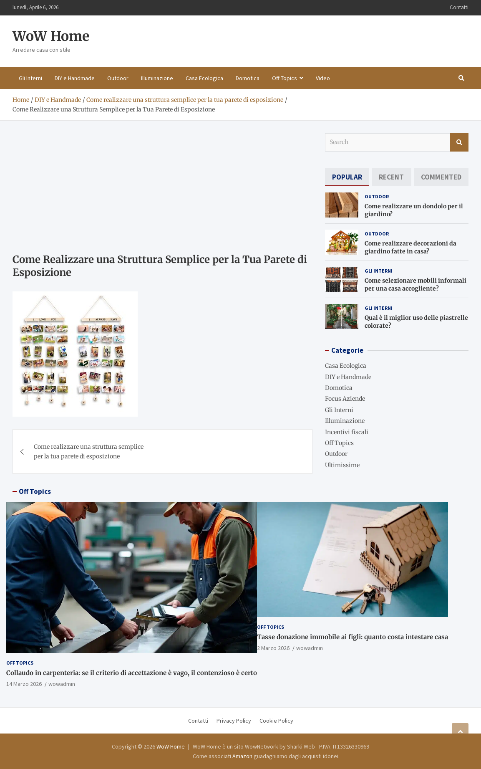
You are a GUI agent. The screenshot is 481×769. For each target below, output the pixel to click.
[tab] (347, 177)
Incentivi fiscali (346, 432)
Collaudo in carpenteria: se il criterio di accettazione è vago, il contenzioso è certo (131, 673)
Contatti (459, 7)
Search (459, 142)
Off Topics (284, 78)
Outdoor (117, 78)
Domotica (247, 78)
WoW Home (51, 36)
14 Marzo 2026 (24, 684)
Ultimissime (342, 465)
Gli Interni (30, 78)
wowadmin (61, 684)
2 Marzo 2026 (273, 648)
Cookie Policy (276, 720)
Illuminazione (157, 78)
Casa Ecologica (204, 78)
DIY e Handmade (75, 78)
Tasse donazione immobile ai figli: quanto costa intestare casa (352, 637)
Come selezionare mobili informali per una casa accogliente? (415, 284)
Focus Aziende (345, 398)
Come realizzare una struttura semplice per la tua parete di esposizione (89, 451)
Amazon (242, 756)
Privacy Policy (234, 720)
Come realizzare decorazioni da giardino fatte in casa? (410, 247)
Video (323, 78)
